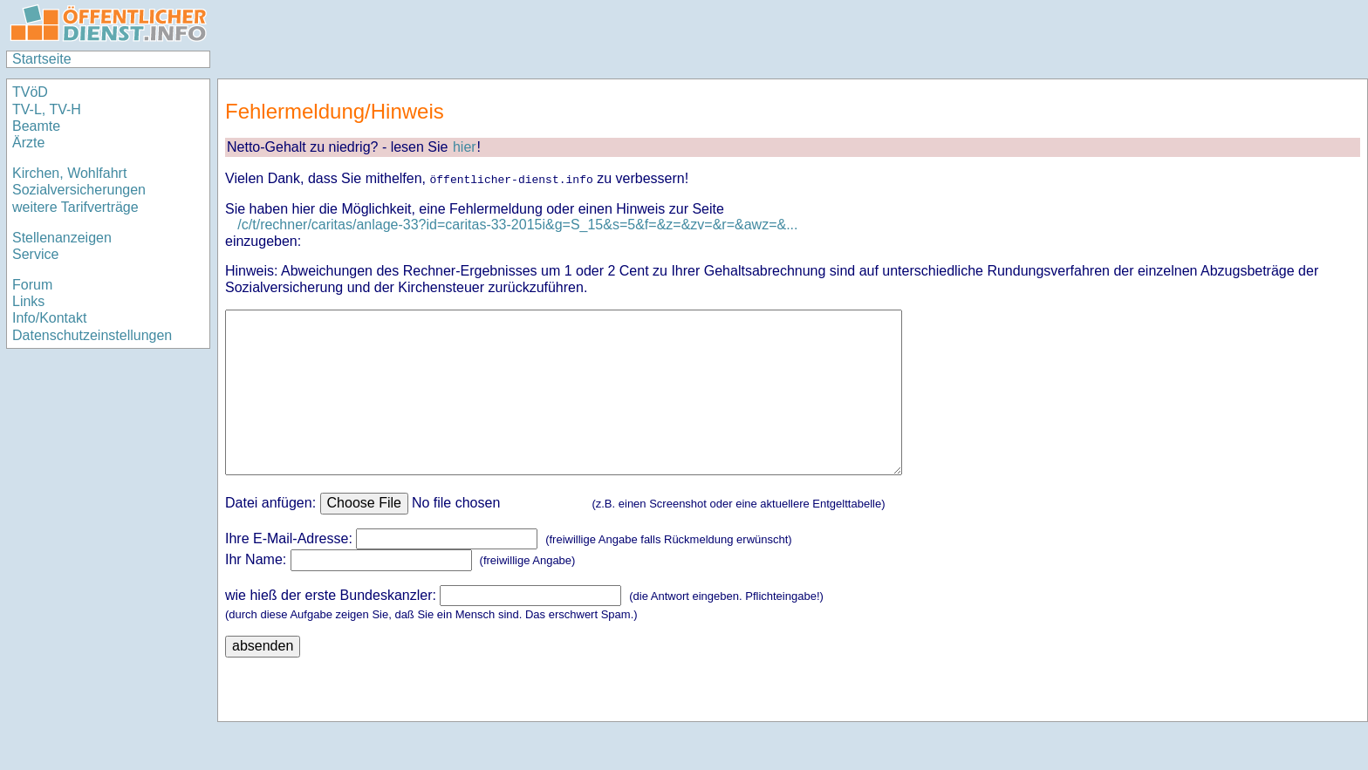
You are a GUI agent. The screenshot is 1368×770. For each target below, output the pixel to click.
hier (464, 147)
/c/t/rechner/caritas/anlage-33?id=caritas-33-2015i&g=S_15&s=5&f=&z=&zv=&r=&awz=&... (517, 224)
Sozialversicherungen (79, 189)
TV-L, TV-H (46, 109)
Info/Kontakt (49, 317)
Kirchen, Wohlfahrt (69, 173)
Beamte (36, 126)
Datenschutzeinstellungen (92, 335)
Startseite (42, 58)
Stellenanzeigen (62, 237)
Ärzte (28, 142)
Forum (32, 284)
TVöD (30, 92)
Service (35, 254)
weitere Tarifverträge (75, 207)
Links (28, 301)
